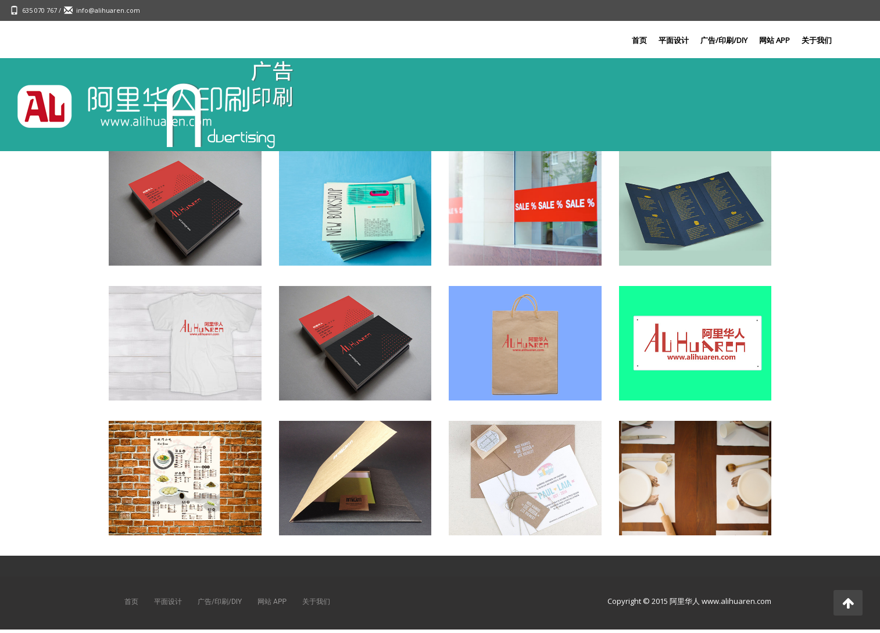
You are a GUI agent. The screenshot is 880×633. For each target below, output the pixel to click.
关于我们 (817, 40)
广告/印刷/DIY (723, 40)
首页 (639, 40)
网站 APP (774, 40)
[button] (848, 603)
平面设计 (674, 40)
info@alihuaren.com (108, 10)
